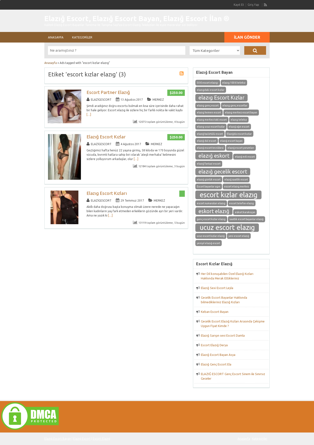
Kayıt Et (239, 4)
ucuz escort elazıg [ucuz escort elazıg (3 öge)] (227, 227)
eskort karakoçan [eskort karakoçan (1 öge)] (245, 212)
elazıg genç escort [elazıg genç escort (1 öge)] (208, 105)
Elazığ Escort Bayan (57, 438)
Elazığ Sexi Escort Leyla (217, 288)
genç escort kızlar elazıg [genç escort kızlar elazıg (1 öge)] (211, 219)
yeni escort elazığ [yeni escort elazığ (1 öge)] (238, 236)
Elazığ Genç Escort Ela (216, 364)
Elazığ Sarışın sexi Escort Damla (223, 335)
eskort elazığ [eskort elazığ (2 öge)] (213, 211)
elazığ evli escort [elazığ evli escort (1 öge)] (245, 156)
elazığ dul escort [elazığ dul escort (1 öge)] (206, 140)
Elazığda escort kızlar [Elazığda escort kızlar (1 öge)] (239, 133)
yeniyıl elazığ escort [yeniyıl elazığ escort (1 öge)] (208, 243)
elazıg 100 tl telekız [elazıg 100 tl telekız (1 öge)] (233, 82)
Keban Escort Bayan (214, 311)
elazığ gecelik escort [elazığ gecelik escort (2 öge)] (222, 171)
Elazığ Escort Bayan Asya (218, 354)
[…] (89, 114)
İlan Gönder (247, 37)
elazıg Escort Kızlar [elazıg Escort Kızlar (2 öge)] (221, 97)
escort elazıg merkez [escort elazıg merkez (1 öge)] (236, 186)
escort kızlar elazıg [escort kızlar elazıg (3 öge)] (228, 195)
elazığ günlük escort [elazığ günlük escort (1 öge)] (209, 179)
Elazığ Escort (82, 438)
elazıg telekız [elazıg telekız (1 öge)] (239, 119)
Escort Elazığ (101, 438)
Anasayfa (56, 37)
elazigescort (101, 99)
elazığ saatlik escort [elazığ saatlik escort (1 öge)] (236, 179)
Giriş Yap (253, 4)
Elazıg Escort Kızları (107, 193)
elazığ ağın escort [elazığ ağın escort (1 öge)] (239, 126)
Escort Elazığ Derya (214, 345)
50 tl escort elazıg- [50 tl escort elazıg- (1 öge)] (207, 82)
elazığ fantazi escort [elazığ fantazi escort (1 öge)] (209, 163)
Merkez (158, 99)
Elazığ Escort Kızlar (106, 136)
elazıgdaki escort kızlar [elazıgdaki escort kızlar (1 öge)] (210, 89)
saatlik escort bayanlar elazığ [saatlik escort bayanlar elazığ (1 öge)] (246, 219)
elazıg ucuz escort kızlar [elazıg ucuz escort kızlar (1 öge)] (211, 126)
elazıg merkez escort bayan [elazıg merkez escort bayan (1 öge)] (241, 112)
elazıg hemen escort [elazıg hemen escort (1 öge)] (209, 112)
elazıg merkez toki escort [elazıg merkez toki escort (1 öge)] (212, 119)
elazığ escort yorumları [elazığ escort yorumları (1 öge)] (240, 147)
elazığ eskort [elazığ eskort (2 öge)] (213, 156)
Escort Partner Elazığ (108, 92)
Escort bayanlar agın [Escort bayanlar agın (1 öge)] (208, 186)
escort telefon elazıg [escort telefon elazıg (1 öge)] (241, 203)
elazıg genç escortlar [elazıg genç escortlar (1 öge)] (234, 105)
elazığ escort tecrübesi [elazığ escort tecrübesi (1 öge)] (210, 147)
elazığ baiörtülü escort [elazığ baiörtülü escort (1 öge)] (210, 133)
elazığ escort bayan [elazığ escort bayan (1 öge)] (231, 140)
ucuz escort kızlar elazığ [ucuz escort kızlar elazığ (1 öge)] (211, 236)
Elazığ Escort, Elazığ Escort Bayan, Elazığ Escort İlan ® (136, 18)
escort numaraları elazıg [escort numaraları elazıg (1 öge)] (211, 203)
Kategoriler (82, 37)
